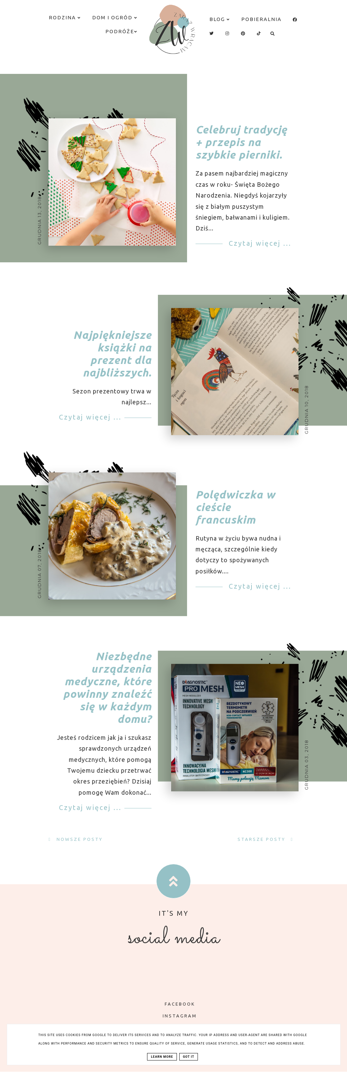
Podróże (121, 31)
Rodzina (65, 17)
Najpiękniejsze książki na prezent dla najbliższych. (112, 364)
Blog (219, 19)
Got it (189, 1056)
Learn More (162, 1056)
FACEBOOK (175, 1004)
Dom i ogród (115, 17)
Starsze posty (262, 839)
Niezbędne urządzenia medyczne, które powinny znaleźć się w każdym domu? (107, 698)
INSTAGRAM (175, 1015)
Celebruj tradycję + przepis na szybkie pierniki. (241, 142)
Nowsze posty (79, 839)
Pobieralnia (261, 19)
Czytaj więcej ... (258, 243)
